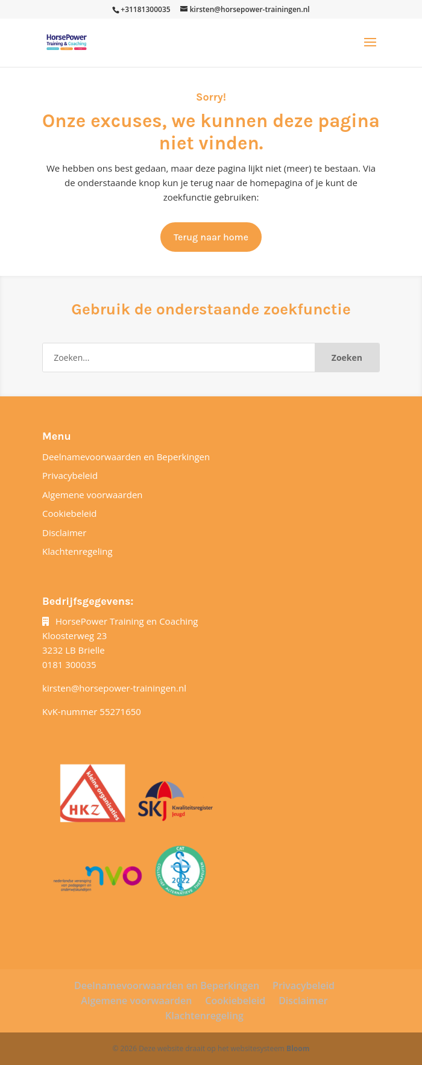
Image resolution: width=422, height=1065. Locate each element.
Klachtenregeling (77, 551)
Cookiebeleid (69, 513)
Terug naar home (211, 237)
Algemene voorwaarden (92, 495)
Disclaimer (64, 532)
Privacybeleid (70, 475)
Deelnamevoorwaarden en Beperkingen (126, 457)
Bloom (297, 1048)
